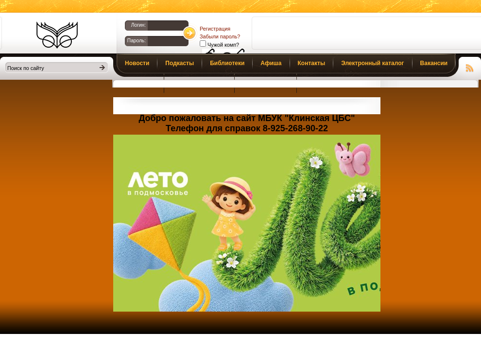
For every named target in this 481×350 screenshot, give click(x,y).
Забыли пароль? (220, 36)
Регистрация (215, 29)
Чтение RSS (470, 66)
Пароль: (136, 40)
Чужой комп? (222, 45)
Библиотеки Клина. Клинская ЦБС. (57, 35)
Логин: (138, 25)
